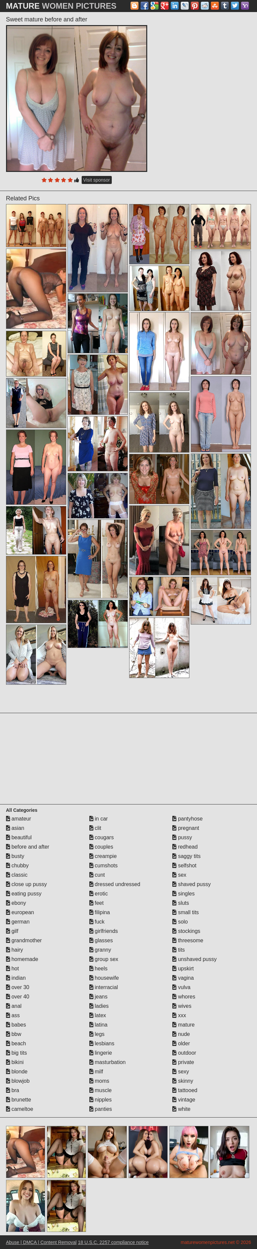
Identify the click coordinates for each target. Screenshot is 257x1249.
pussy (182, 837)
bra (12, 1090)
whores (183, 996)
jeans (98, 996)
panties (100, 1109)
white (181, 1109)
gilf (12, 931)
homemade (22, 959)
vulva (181, 987)
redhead (184, 847)
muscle (100, 1090)
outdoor (184, 1053)
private (183, 1062)
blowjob (18, 1081)
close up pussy (26, 884)
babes (16, 1025)
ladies (99, 1006)
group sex (103, 959)
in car (98, 819)
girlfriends (103, 931)
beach (16, 1043)
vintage (183, 1099)
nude (181, 1034)
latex (97, 1015)
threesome (187, 940)
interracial (103, 987)
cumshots (103, 865)
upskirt (183, 968)
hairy (14, 950)
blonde (17, 1071)
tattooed (184, 1090)
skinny (182, 1081)
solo (180, 922)
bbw (13, 1034)
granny (100, 950)
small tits (185, 912)
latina (98, 1025)
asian (15, 828)
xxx (179, 1015)
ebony (16, 903)
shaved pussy (191, 884)
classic (16, 875)
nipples (100, 1099)
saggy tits (186, 856)
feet (96, 903)
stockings (186, 931)
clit (95, 828)
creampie (103, 856)
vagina (183, 978)
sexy (180, 1071)
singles (183, 893)
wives (181, 1006)
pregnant (185, 828)
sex (179, 875)
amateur (18, 819)
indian (16, 978)
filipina (99, 912)
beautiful (19, 837)
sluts (180, 903)
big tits (16, 1053)
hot (12, 968)
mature (183, 1025)
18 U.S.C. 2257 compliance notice (113, 1242)
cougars (101, 837)
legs (97, 1034)
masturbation (107, 1062)
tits (178, 950)
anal (14, 1006)
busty (15, 856)
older (181, 1043)
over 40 (17, 996)
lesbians (101, 1043)
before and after (27, 847)
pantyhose (187, 819)
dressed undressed (115, 884)
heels (98, 968)
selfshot (184, 865)
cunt (97, 875)
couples (101, 847)
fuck (97, 922)
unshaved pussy (194, 959)
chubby (17, 865)
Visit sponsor (96, 180)
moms (99, 1081)
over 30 (17, 987)
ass (13, 1015)
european (20, 912)
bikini (15, 1062)
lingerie (100, 1053)
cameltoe (19, 1109)
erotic (98, 893)
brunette (18, 1099)
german (18, 922)
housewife (104, 978)
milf (96, 1071)
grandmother (24, 940)
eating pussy (23, 893)
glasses (101, 940)
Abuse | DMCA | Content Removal (41, 1242)
